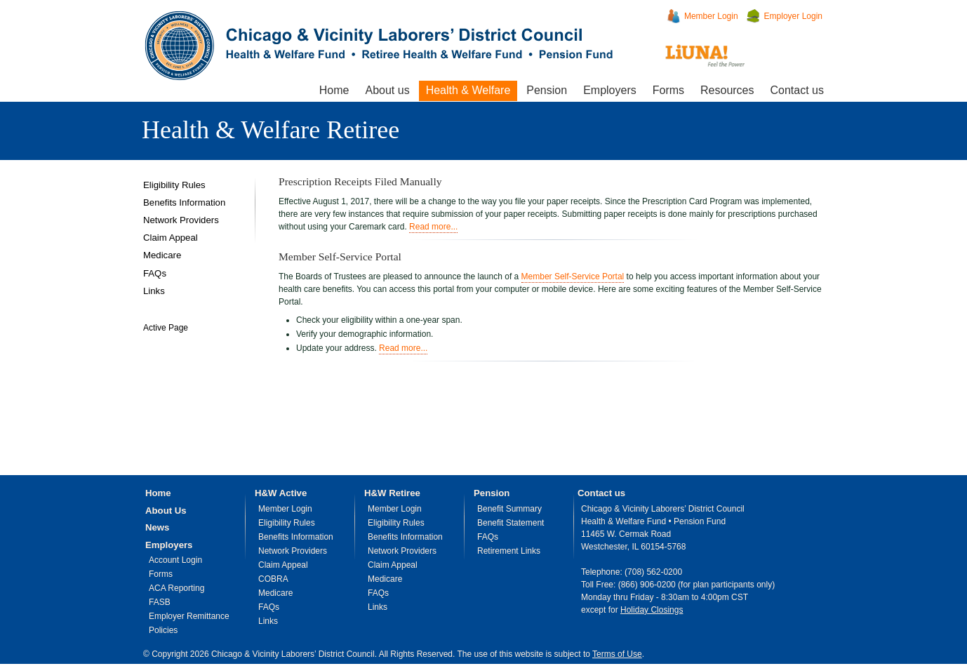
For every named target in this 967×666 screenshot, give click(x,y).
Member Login (711, 16)
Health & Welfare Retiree (270, 130)
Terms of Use (617, 654)
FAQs (154, 273)
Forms (668, 90)
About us (387, 90)
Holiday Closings (651, 610)
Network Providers (181, 220)
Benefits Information (184, 202)
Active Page (165, 328)
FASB (160, 602)
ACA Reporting (176, 588)
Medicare (162, 255)
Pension (546, 90)
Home (334, 90)
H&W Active (281, 493)
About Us (166, 510)
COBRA (273, 579)
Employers (609, 90)
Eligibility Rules (174, 185)
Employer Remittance (189, 616)
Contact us (797, 90)
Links (154, 291)
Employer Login (793, 16)
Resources (727, 90)
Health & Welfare (468, 90)
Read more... (433, 227)
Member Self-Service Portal (573, 276)
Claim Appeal (170, 237)
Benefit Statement (510, 523)
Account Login (175, 560)
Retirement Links (508, 551)
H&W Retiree (392, 493)
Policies (163, 630)
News (157, 527)
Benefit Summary (509, 509)
